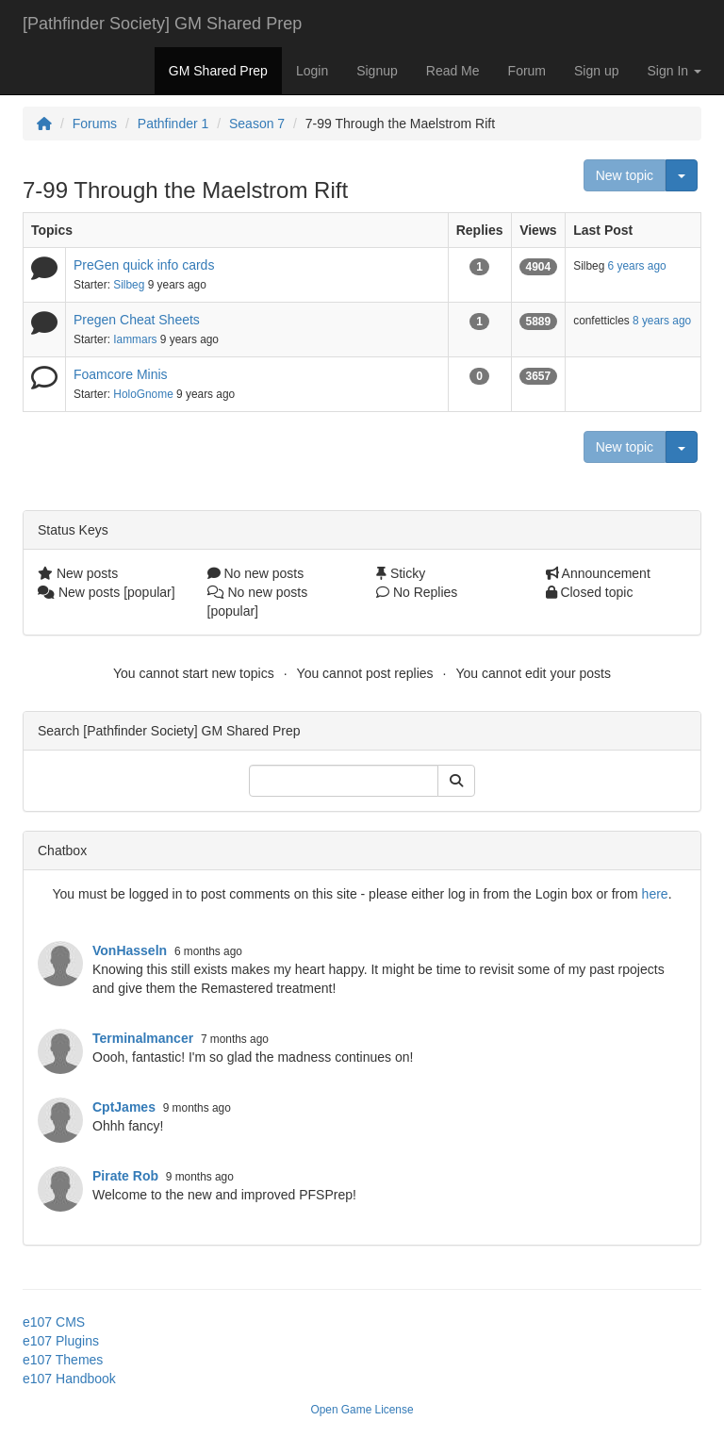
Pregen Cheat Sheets (137, 319)
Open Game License (361, 1409)
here (655, 893)
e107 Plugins (61, 1340)
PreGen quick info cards (144, 265)
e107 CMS (54, 1322)
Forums (95, 123)
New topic (624, 175)
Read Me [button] (453, 70)
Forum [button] (527, 70)
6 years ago (637, 266)
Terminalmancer (142, 1038)
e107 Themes (63, 1359)
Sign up (596, 70)
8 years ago (662, 320)
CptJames (124, 1107)
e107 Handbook (69, 1378)
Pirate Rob (125, 1175)
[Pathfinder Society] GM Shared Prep (162, 23)
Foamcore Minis (121, 374)
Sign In (674, 70)
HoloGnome (143, 394)
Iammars (134, 339)
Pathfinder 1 (173, 123)
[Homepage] (44, 123)
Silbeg (128, 284)
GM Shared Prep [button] (218, 70)
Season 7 (257, 123)
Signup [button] (377, 70)
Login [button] (312, 70)
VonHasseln (129, 950)
